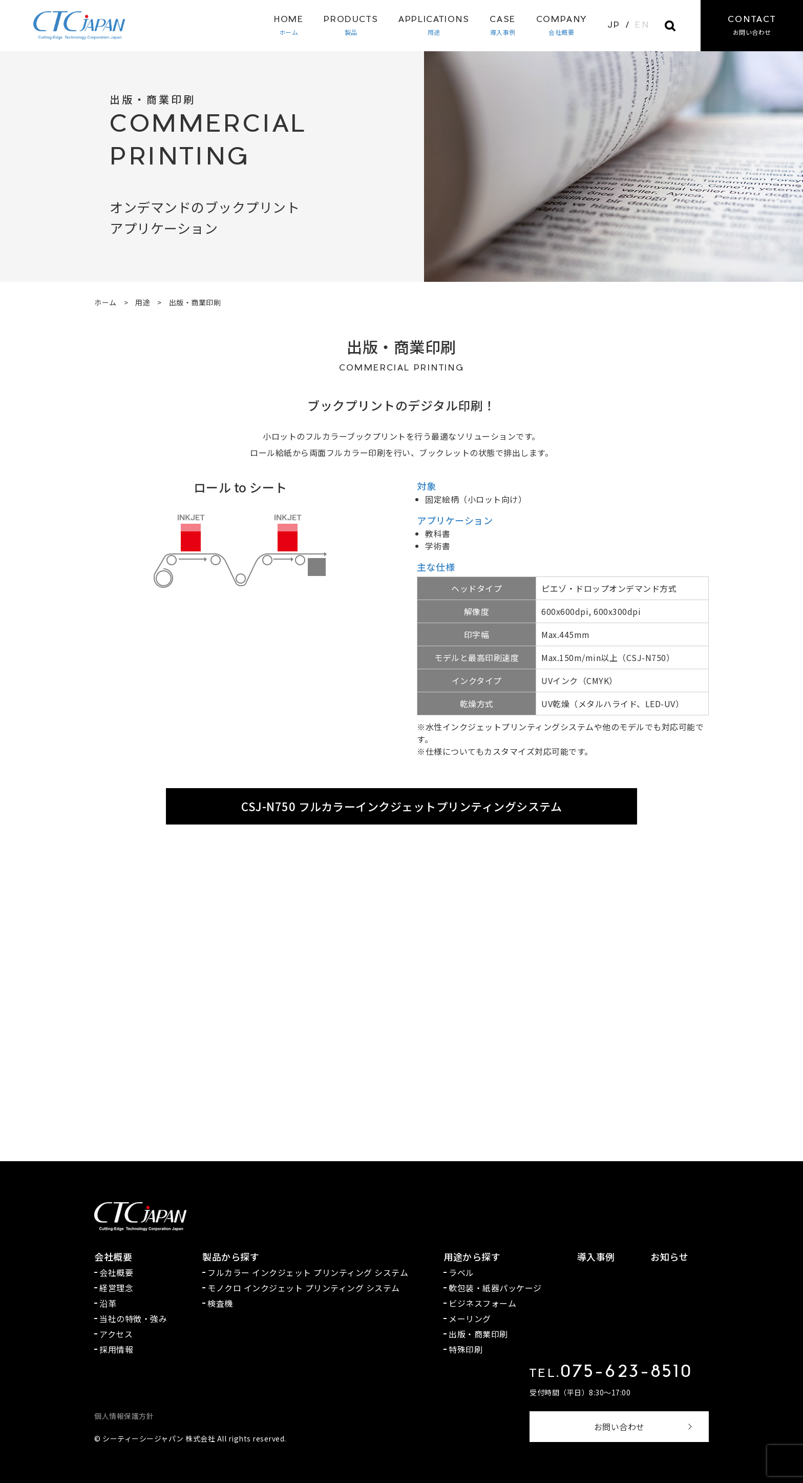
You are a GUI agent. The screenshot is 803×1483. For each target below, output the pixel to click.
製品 (351, 25)
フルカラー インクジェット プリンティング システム (307, 1272)
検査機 (220, 1303)
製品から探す (230, 1256)
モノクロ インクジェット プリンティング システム (303, 1288)
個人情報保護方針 (124, 1416)
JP (614, 26)
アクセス (116, 1334)
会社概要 (561, 25)
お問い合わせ (619, 1426)
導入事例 (502, 25)
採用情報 (116, 1349)
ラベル (461, 1272)
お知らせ (669, 1256)
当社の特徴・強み (133, 1318)
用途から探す (471, 1256)
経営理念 (116, 1288)
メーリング (470, 1318)
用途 (433, 25)
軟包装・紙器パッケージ (495, 1288)
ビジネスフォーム (482, 1303)
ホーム (288, 25)
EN (642, 26)
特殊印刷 (465, 1349)
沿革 (107, 1303)
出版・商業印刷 (478, 1334)
